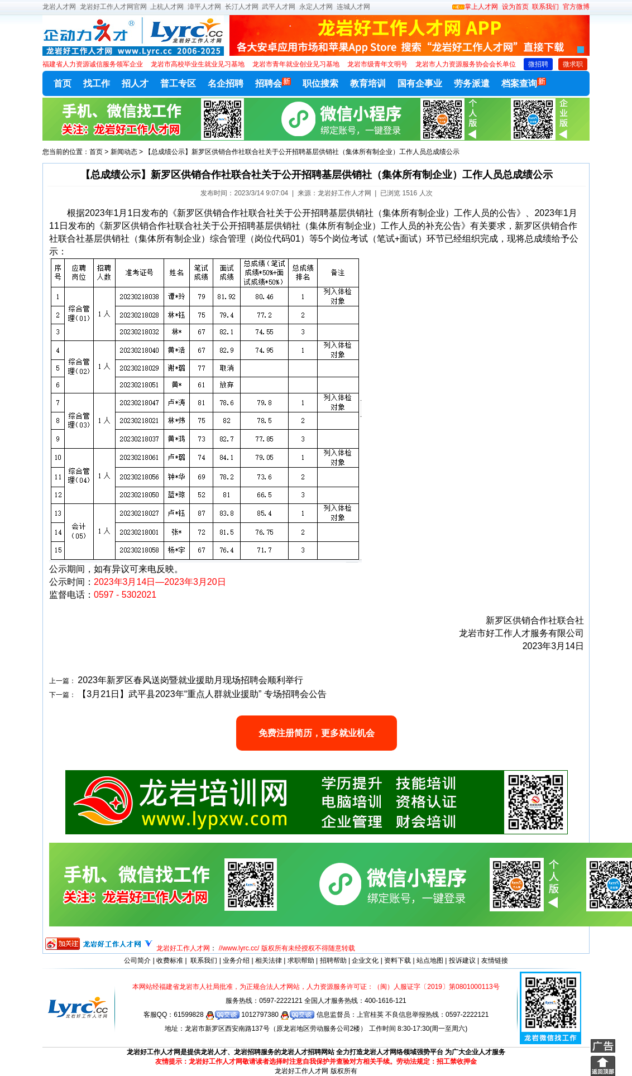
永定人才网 (316, 7)
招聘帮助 (333, 960)
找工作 (96, 83)
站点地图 (429, 960)
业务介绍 (236, 960)
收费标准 (169, 960)
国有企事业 (420, 83)
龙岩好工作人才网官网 (113, 7)
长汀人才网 (241, 7)
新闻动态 (124, 152)
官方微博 (576, 7)
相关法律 (268, 960)
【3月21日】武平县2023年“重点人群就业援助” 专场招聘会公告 (202, 694)
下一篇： (62, 695)
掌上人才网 (475, 7)
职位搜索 (320, 83)
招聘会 (273, 83)
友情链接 (494, 960)
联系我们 (544, 7)
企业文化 (365, 960)
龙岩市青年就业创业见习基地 (295, 64)
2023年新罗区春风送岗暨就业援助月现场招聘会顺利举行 (190, 680)
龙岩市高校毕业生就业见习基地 (198, 64)
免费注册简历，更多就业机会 (316, 733)
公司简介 (137, 960)
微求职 (573, 64)
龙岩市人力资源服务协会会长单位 (465, 64)
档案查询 (523, 83)
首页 (62, 83)
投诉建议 (462, 960)
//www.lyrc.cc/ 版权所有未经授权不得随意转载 (287, 948)
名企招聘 (225, 83)
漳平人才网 (204, 7)
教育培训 (368, 83)
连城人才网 (353, 7)
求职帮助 (301, 960)
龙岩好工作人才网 (183, 948)
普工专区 (178, 83)
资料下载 (397, 960)
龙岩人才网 (59, 7)
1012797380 (277, 1015)
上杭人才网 (167, 7)
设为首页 (515, 7)
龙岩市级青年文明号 (377, 64)
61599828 (207, 1015)
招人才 (135, 83)
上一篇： (62, 681)
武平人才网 (278, 7)
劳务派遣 (472, 83)
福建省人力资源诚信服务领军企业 (92, 64)
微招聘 (538, 64)
